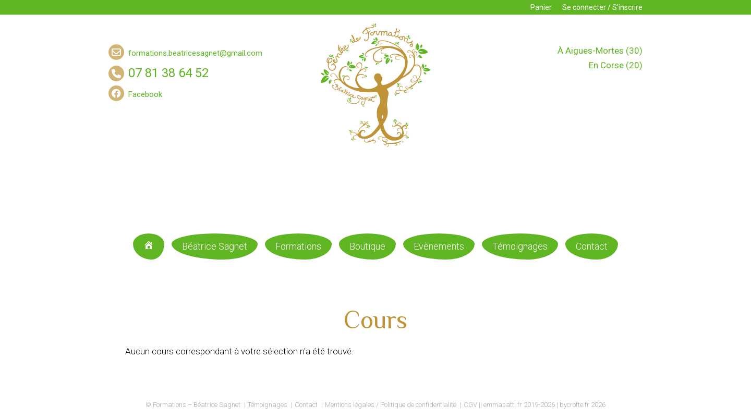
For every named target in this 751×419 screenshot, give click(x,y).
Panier (541, 7)
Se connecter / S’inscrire (602, 7)
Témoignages (520, 246)
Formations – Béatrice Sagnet (196, 405)
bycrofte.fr (574, 405)
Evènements (439, 246)
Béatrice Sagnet (214, 246)
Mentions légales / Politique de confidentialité (390, 405)
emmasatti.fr (502, 405)
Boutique (367, 246)
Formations (298, 246)
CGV (470, 405)
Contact (592, 246)
